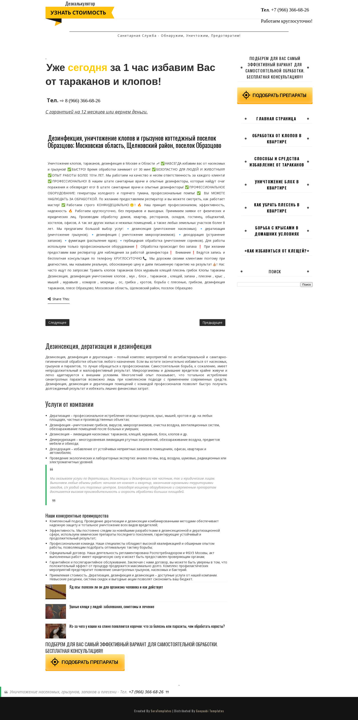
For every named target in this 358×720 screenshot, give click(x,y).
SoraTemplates (161, 710)
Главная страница (276, 118)
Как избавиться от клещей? (277, 251)
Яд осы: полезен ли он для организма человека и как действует (116, 587)
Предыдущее (212, 322)
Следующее (57, 322)
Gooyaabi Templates (210, 710)
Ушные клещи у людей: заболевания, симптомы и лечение (111, 606)
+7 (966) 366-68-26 (290, 10)
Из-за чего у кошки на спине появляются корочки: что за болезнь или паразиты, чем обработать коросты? (147, 626)
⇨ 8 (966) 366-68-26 (80, 100)
